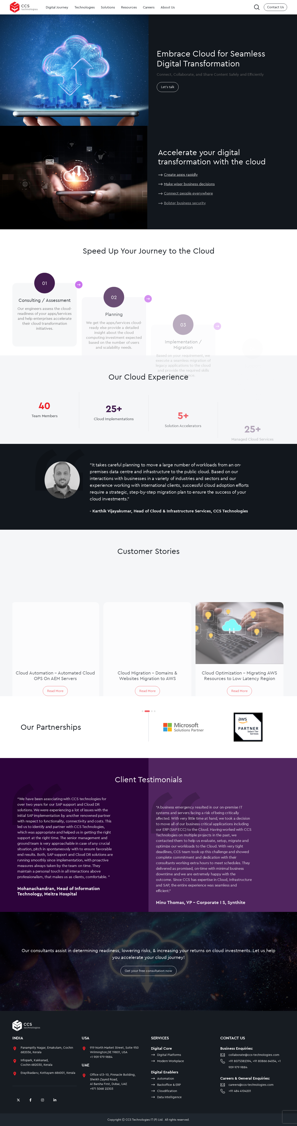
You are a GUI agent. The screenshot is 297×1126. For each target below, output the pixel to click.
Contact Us (275, 7)
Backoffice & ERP (169, 1085)
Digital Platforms (169, 1055)
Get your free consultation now (148, 980)
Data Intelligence (169, 1097)
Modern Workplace (170, 1061)
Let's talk (167, 87)
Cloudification (167, 1091)
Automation (165, 1078)
